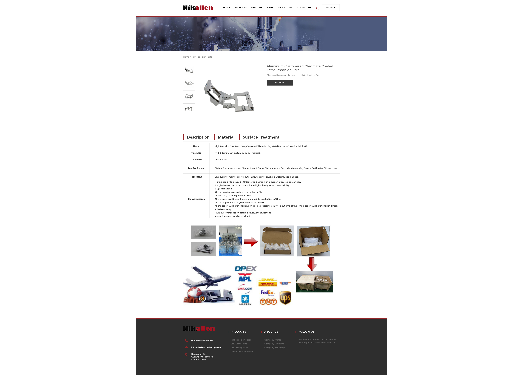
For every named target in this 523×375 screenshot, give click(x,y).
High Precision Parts (202, 57)
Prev (186, 113)
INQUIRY (279, 82)
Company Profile (272, 340)
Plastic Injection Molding (243, 351)
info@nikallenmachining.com (206, 347)
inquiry (330, 7)
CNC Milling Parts (239, 347)
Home (186, 57)
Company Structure (274, 343)
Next (192, 113)
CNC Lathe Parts (239, 343)
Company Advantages (275, 347)
